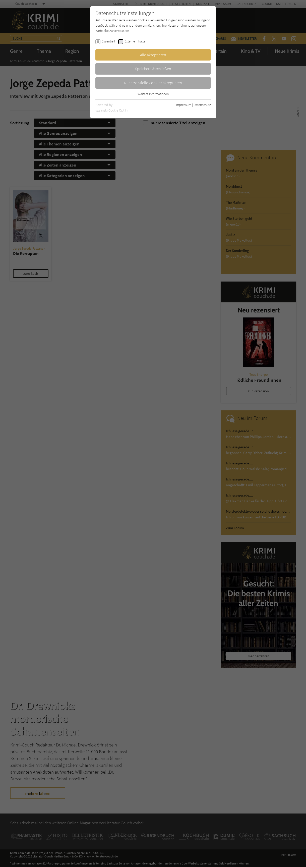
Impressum (183, 104)
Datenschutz (202, 104)
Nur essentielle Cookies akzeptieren (153, 82)
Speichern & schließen (153, 68)
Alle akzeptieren (153, 54)
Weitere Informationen (153, 94)
